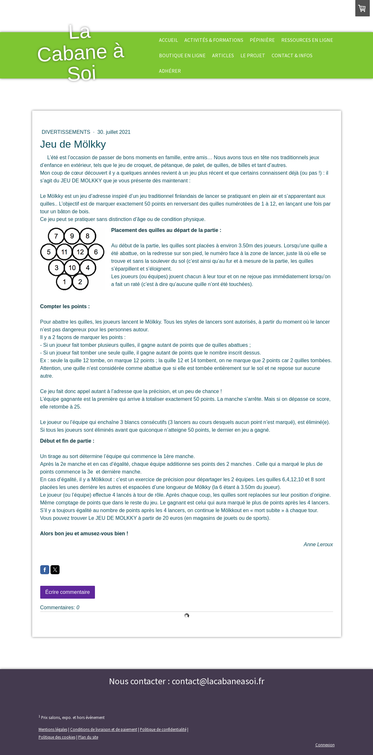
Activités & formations (213, 40)
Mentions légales (53, 729)
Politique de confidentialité (163, 729)
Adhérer (170, 71)
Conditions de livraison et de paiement (103, 729)
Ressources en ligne (307, 40)
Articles (223, 55)
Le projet (252, 55)
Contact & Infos (292, 55)
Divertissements (67, 132)
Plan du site (88, 737)
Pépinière (262, 40)
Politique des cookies (57, 737)
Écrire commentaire (67, 592)
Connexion (325, 744)
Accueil (168, 40)
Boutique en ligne (182, 55)
